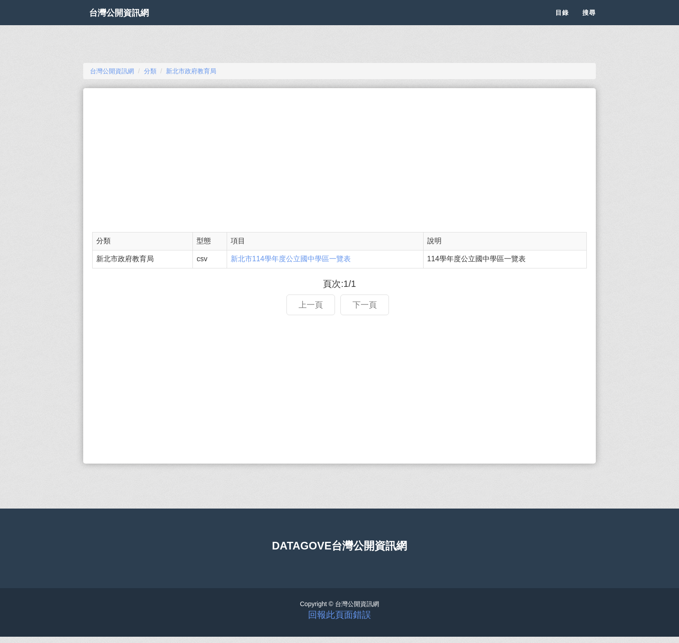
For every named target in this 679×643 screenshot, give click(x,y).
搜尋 (589, 22)
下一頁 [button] (364, 304)
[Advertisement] (339, 160)
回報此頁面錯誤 (339, 615)
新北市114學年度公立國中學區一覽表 (291, 259)
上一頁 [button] (310, 304)
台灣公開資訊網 (127, 22)
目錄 (562, 22)
